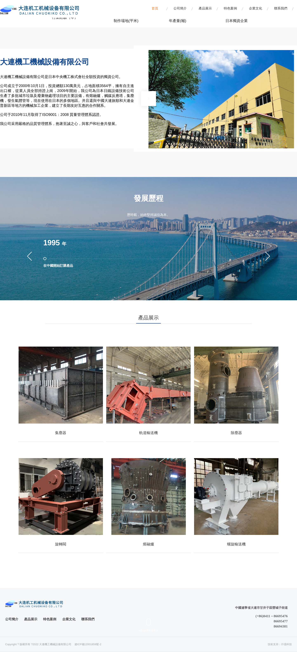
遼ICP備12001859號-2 (87, 644)
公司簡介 (180, 8)
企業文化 (255, 8)
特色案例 (230, 8)
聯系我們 (280, 8)
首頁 (155, 8)
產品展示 (205, 8)
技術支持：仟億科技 (280, 644)
